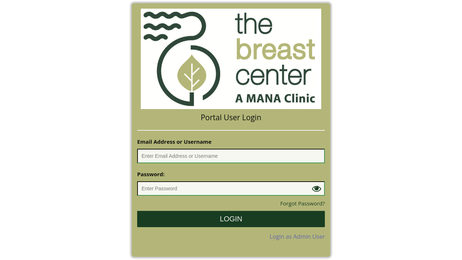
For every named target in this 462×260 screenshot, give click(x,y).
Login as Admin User (297, 236)
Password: (151, 174)
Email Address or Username (174, 141)
